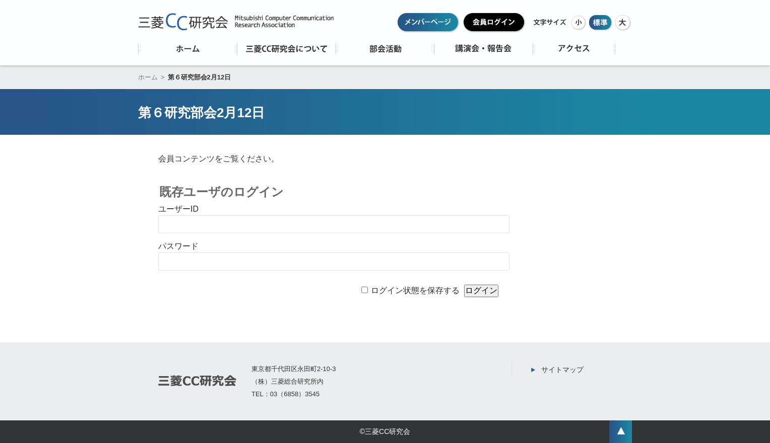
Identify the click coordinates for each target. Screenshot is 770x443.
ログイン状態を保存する (415, 290)
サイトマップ (562, 370)
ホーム (148, 77)
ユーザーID (178, 209)
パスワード (178, 246)
